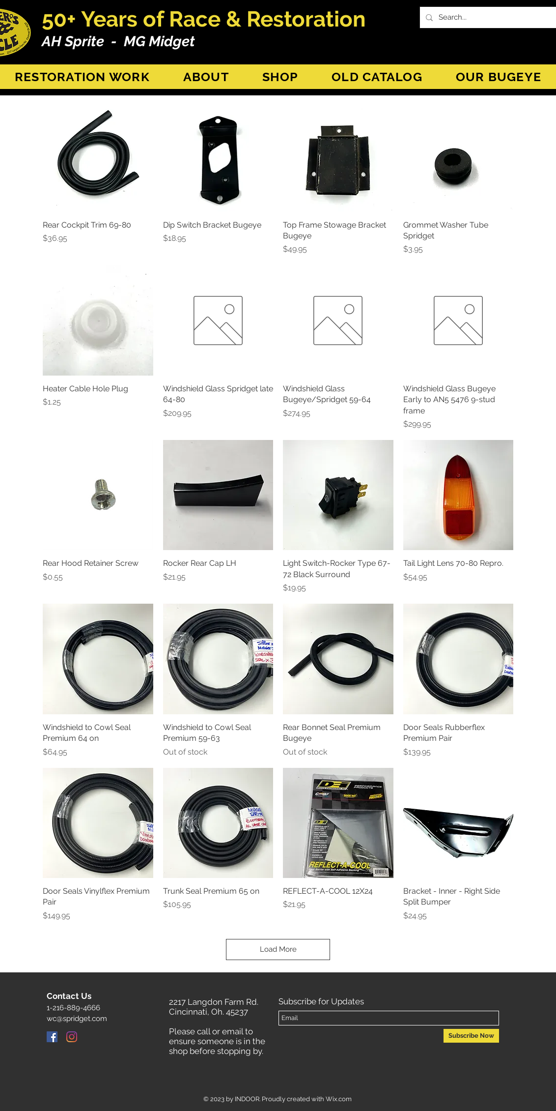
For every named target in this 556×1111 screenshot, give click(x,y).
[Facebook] (52, 1036)
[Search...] (493, 17)
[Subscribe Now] (471, 1036)
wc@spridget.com (77, 1018)
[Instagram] (71, 1036)
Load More (278, 949)
